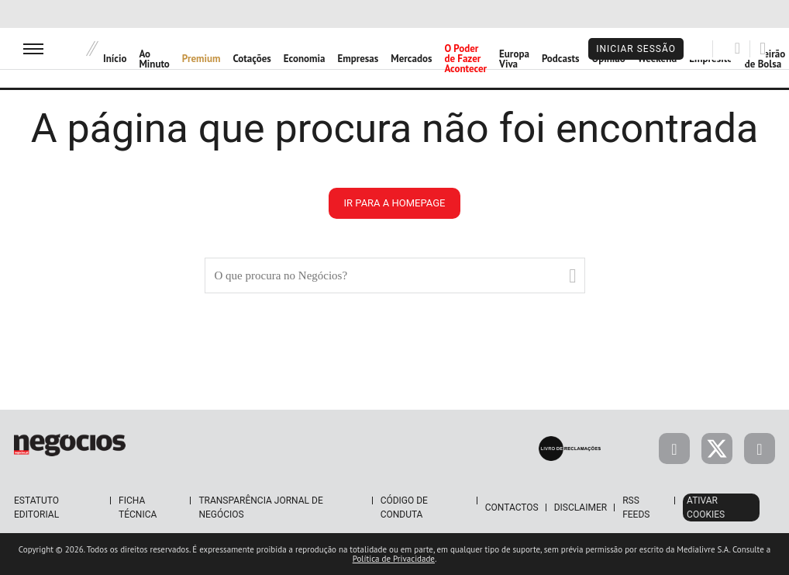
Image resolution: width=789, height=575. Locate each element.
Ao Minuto (154, 59)
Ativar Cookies (706, 507)
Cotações (252, 59)
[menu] (33, 48)
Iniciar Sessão (636, 48)
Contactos (512, 507)
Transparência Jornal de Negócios (260, 507)
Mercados (411, 59)
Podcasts (561, 59)
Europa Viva (514, 59)
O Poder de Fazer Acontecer (465, 58)
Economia (305, 59)
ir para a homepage (395, 203)
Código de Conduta (404, 507)
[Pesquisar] (737, 48)
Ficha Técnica (138, 507)
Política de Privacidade (394, 558)
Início (114, 59)
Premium (201, 59)
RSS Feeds (635, 507)
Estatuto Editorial (36, 507)
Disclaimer (580, 507)
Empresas (357, 59)
